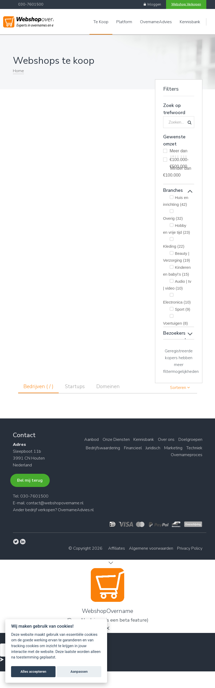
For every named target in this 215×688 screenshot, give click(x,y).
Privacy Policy (189, 548)
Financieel (129, 448)
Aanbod (87, 439)
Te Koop (100, 22)
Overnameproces (186, 455)
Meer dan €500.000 (179, 152)
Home (18, 71)
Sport (182, 309)
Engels (213, 22)
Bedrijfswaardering (98, 448)
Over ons (165, 439)
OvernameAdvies (156, 22)
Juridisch (150, 448)
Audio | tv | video (177, 284)
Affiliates (114, 548)
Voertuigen (175, 323)
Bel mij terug (30, 480)
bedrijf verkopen (40, 510)
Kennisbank (190, 22)
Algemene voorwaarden (150, 548)
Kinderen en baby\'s (177, 270)
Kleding (173, 246)
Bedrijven (38, 386)
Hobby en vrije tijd (176, 229)
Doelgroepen (190, 439)
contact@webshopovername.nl (54, 503)
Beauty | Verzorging (176, 256)
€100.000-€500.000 (179, 160)
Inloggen (152, 4)
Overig (173, 218)
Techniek (194, 448)
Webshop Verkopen (186, 4)
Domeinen (108, 386)
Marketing (172, 448)
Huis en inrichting (175, 201)
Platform (124, 22)
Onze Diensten (112, 439)
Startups (75, 386)
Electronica (177, 302)
